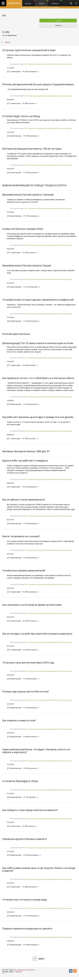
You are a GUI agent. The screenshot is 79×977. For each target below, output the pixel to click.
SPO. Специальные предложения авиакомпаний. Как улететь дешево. (48, 64)
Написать (58, 25)
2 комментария (15, 487)
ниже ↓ (42, 958)
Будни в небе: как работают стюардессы (25, 460)
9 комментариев (15, 621)
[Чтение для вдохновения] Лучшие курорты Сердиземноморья (38, 84)
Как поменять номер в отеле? (19, 720)
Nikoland (18, 971)
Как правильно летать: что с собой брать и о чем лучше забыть (38, 378)
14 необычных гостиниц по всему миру (24, 899)
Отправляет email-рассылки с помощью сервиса (39, 7)
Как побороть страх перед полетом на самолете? (30, 810)
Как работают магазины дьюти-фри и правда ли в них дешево (37, 417)
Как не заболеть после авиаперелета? (23, 499)
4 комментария (15, 887)
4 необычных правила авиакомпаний (23, 570)
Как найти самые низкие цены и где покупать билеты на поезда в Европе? (38, 869)
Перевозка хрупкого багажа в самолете (24, 839)
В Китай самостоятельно (16, 333)
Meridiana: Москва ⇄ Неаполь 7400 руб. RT (26, 451)
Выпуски (30, 2)
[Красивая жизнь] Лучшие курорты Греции (26, 265)
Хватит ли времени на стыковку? (21, 536)
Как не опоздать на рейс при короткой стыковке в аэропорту (37, 633)
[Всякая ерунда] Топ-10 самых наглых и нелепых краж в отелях (37, 343)
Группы (43, 2)
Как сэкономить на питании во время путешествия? (32, 604)
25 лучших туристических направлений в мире (29, 50)
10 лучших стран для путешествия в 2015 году (28, 662)
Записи (7, 42)
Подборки (56, 2)
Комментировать (15, 136)
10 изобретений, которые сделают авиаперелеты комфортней (37, 299)
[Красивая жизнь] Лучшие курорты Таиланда (28, 194)
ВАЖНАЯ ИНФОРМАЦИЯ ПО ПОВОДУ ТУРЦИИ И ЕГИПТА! (34, 185)
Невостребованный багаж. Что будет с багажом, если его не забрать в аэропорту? (36, 751)
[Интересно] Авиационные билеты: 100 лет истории (31, 148)
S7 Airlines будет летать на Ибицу (21, 116)
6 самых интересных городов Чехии (22, 228)
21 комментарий (15, 650)
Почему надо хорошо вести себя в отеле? (25, 691)
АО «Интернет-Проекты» (24, 970)
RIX (11, 64)
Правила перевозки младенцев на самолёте (27, 928)
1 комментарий (15, 72)
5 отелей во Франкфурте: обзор (20, 781)
